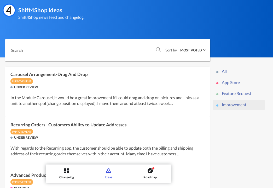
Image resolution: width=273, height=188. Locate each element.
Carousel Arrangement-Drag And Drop (49, 74)
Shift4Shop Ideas (40, 10)
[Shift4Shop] (9, 10)
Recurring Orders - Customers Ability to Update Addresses (68, 124)
